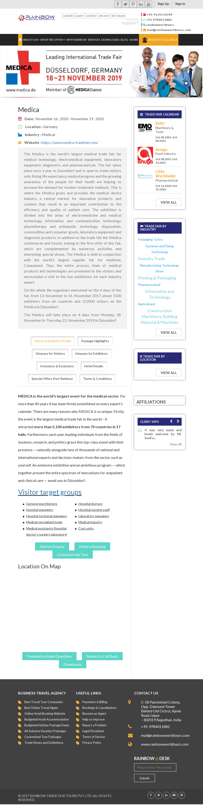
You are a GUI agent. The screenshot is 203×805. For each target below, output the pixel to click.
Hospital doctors (90, 504)
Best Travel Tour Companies (43, 698)
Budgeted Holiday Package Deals (46, 722)
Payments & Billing (94, 698)
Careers (68, 15)
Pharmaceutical (149, 285)
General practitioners (41, 504)
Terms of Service (93, 733)
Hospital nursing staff (94, 510)
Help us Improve (93, 716)
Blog (124, 39)
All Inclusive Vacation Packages (45, 727)
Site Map (104, 15)
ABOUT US (31, 39)
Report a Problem (94, 722)
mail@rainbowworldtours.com (169, 30)
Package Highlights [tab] (95, 341)
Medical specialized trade (44, 522)
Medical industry (90, 522)
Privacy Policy (91, 739)
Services (94, 39)
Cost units (86, 528)
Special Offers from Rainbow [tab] (52, 379)
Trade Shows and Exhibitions (43, 739)
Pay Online (118, 15)
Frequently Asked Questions (49, 656)
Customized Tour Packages (42, 733)
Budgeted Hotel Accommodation (46, 716)
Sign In (180, 4)
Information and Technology (159, 294)
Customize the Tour (72, 554)
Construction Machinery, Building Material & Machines (159, 316)
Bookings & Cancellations (99, 704)
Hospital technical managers (46, 516)
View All (169, 202)
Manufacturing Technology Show (159, 268)
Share (134, 39)
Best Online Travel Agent (41, 704)
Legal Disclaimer (93, 727)
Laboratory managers (93, 516)
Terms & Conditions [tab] (97, 379)
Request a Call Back (163, 39)
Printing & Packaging (157, 277)
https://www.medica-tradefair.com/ (70, 142)
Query (80, 15)
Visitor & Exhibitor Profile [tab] (52, 341)
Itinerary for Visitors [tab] (50, 353)
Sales (158, 239)
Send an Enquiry (52, 546)
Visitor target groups (50, 492)
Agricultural (146, 304)
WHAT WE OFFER (52, 39)
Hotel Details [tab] (93, 366)
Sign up (163, 4)
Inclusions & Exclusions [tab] (57, 366)
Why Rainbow (76, 39)
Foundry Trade (151, 258)
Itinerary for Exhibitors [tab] (91, 353)
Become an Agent (94, 710)
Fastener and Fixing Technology (159, 249)
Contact (92, 15)
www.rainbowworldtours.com (163, 741)
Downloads (110, 39)
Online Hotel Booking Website (44, 710)
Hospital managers (39, 510)
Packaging (145, 239)
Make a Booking (92, 546)
